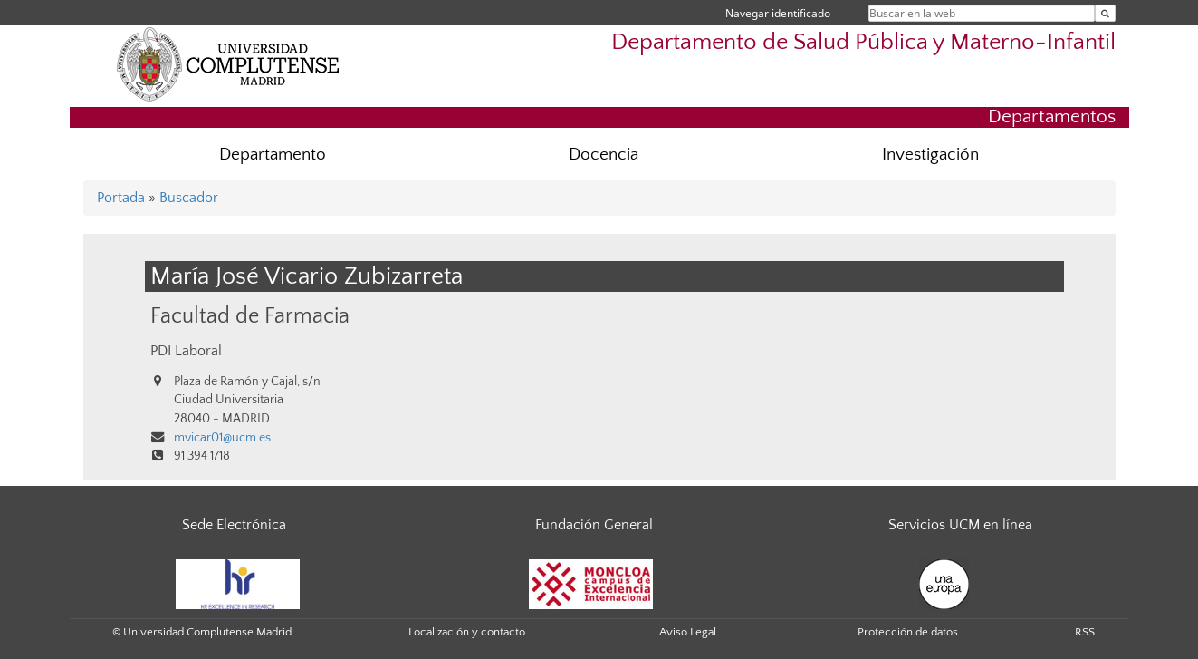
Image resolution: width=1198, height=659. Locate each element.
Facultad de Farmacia (250, 316)
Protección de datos (908, 631)
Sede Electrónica (234, 525)
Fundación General (594, 525)
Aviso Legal (687, 631)
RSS (1085, 631)
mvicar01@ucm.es (222, 438)
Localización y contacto (466, 631)
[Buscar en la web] (1105, 13)
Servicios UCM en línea (960, 525)
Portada (121, 197)
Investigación (930, 154)
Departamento (272, 154)
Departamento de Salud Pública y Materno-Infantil (863, 42)
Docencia (603, 154)
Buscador (188, 197)
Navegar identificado (777, 13)
